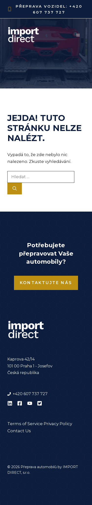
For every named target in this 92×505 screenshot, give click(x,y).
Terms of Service (25, 423)
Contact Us (19, 430)
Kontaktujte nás (46, 282)
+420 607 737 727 (30, 393)
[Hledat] (14, 189)
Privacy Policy (58, 423)
